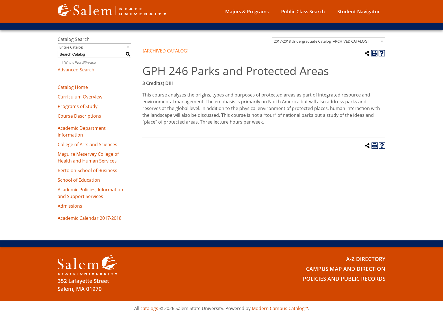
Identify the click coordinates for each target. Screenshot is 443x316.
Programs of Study (77, 106)
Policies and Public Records (344, 278)
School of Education (79, 180)
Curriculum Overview (80, 97)
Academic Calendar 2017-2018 (89, 218)
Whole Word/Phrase (80, 62)
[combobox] (328, 41)
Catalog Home (73, 87)
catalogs (149, 308)
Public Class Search (303, 11)
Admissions (70, 206)
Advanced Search (76, 70)
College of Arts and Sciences (87, 144)
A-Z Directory (365, 259)
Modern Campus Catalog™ (280, 308)
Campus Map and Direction (345, 269)
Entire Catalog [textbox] (71, 47)
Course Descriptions (79, 116)
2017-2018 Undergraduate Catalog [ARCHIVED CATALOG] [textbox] (321, 41)
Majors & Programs (247, 11)
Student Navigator (358, 11)
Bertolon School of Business (87, 170)
